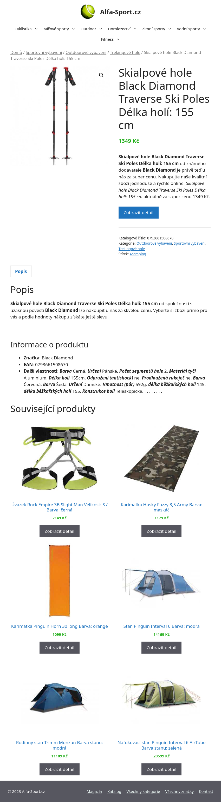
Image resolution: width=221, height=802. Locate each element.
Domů (16, 52)
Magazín (94, 791)
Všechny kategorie (143, 791)
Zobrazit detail (138, 212)
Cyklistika (28, 28)
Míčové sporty (60, 28)
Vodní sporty (193, 28)
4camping (138, 253)
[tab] (21, 271)
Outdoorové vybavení (86, 52)
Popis (21, 271)
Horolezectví (124, 28)
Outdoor (93, 28)
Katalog (114, 791)
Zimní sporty (158, 28)
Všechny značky (179, 791)
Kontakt (206, 791)
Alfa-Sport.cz (120, 11)
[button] (101, 75)
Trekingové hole (125, 52)
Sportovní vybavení (44, 52)
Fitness (112, 39)
